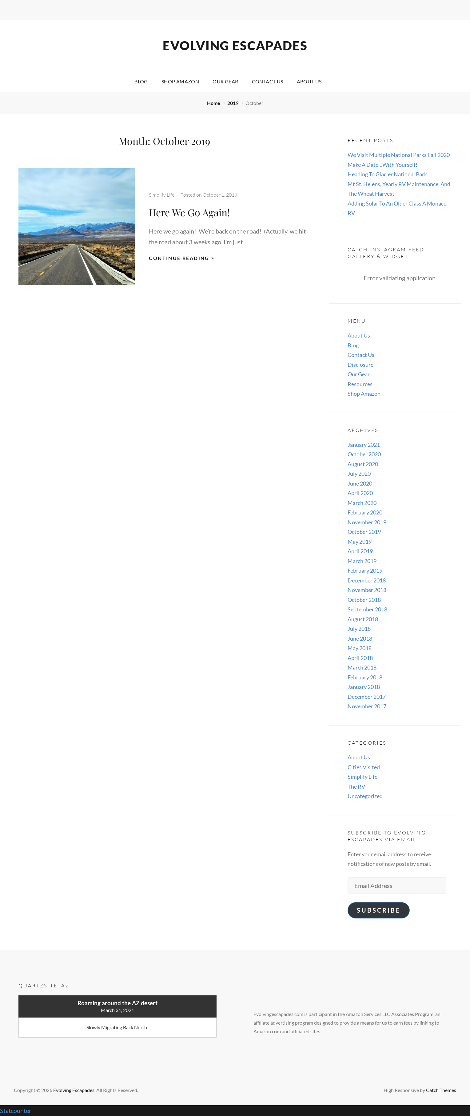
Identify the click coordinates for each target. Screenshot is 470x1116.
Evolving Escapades (235, 45)
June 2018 (360, 638)
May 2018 (360, 648)
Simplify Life (161, 195)
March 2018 (362, 667)
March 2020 (362, 502)
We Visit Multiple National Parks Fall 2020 (399, 154)
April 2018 (360, 657)
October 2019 (364, 531)
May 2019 (360, 541)
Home (214, 103)
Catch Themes (441, 1090)
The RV (356, 786)
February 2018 (365, 677)
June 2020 (360, 483)
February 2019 (365, 570)
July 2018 (359, 628)
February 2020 (365, 512)
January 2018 (364, 686)
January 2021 (364, 444)
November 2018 (367, 589)
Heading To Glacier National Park (387, 174)
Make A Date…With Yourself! (382, 164)
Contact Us (267, 81)
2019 (233, 103)
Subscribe (378, 910)
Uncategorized (365, 796)
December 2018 (367, 580)
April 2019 (360, 551)
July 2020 (359, 473)
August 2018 (363, 619)
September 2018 (367, 609)
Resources (360, 384)
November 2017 (367, 706)
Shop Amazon (180, 81)
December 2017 (367, 696)
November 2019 (367, 522)
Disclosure (360, 364)
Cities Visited (364, 767)
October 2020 (364, 454)
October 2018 (364, 599)
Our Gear (225, 81)
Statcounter (15, 1110)
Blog (141, 81)
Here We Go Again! (189, 212)
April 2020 (360, 493)
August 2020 (363, 464)
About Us (309, 81)
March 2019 (362, 561)
